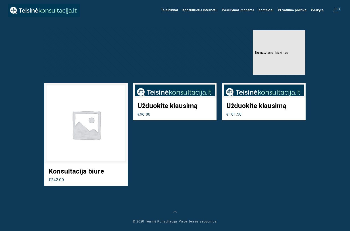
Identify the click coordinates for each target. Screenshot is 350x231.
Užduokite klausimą (168, 106)
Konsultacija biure (76, 171)
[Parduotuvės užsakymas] (279, 52)
